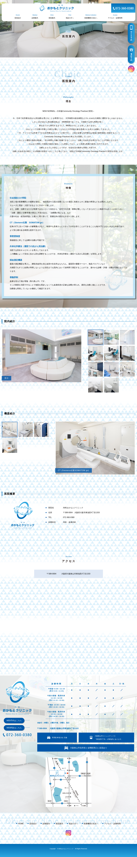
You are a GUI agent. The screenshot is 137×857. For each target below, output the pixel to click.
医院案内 (59, 824)
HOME (21, 824)
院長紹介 (33, 824)
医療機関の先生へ (91, 824)
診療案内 (46, 824)
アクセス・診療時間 (112, 824)
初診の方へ (73, 824)
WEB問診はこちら (14, 728)
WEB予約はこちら (14, 720)
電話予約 (131, 57)
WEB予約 (131, 36)
